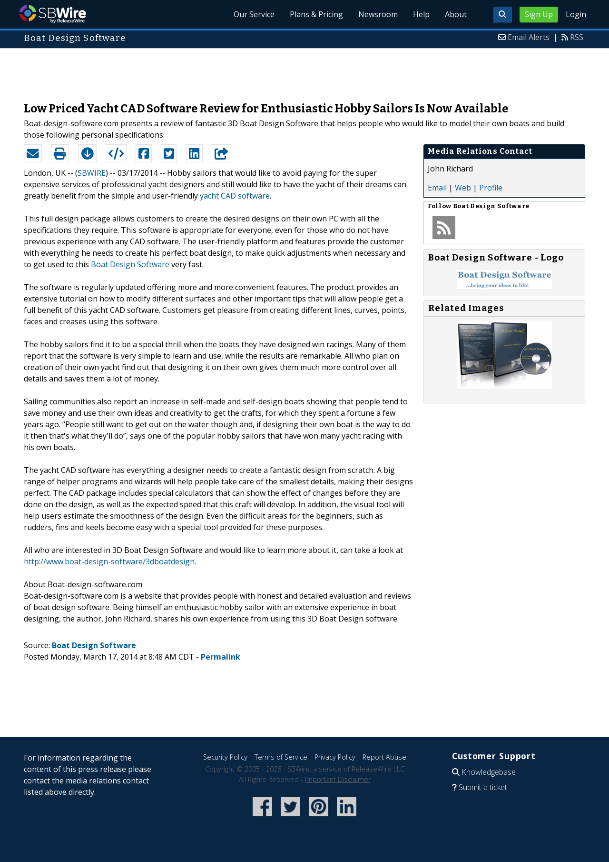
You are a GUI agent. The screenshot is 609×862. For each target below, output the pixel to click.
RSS (576, 37)
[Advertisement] (304, 70)
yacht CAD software (235, 195)
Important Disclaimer (338, 779)
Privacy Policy (334, 757)
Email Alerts (529, 37)
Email (437, 187)
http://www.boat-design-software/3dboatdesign (109, 561)
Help (421, 14)
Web (463, 187)
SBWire (52, 14)
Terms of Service (281, 757)
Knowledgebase (489, 772)
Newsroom (378, 14)
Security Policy (225, 757)
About (456, 14)
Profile (490, 187)
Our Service (254, 14)
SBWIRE (92, 173)
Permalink (220, 657)
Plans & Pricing (316, 14)
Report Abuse (384, 757)
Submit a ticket (483, 787)
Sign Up (539, 14)
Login (576, 14)
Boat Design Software (130, 264)
